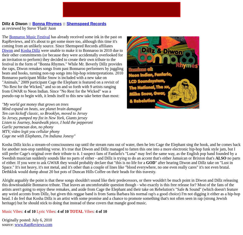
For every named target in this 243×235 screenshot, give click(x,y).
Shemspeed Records (86, 24)
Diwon (7, 50)
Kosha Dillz (30, 50)
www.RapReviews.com (33, 224)
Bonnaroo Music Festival (29, 37)
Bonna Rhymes (47, 24)
